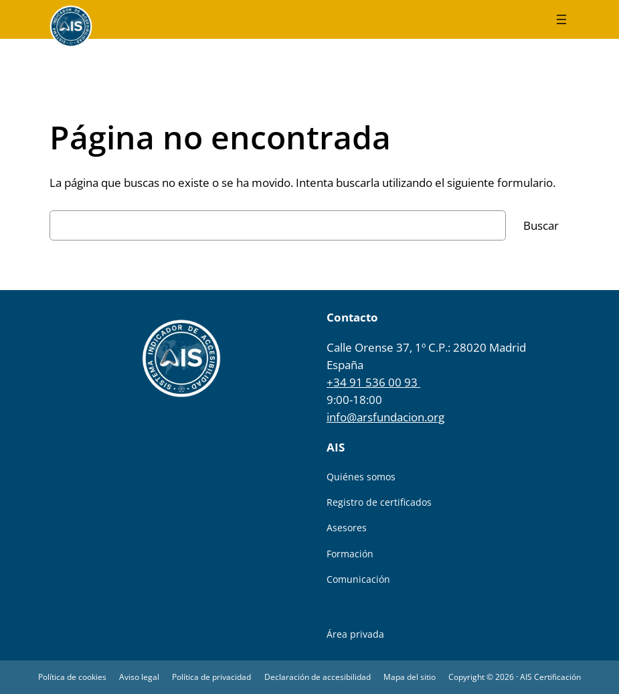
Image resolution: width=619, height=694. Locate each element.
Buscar (541, 225)
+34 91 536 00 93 (373, 382)
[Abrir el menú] (561, 19)
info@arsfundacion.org (385, 417)
